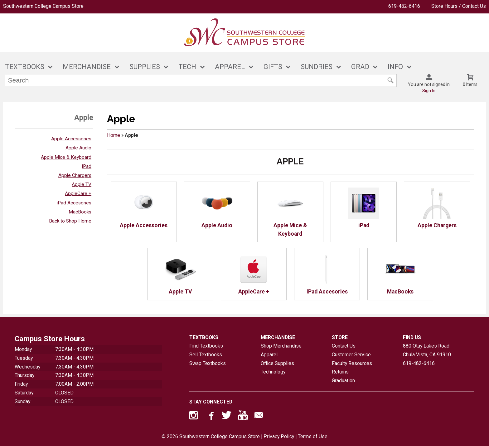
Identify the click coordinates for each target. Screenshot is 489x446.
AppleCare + (78, 193)
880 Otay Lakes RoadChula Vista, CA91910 (427, 350)
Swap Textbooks (207, 363)
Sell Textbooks (205, 355)
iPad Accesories (74, 203)
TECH (187, 67)
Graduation (343, 380)
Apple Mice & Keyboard (66, 157)
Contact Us (344, 346)
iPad (86, 166)
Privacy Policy (279, 436)
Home (113, 135)
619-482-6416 (404, 6)
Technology (273, 372)
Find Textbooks (206, 346)
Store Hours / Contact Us (458, 6)
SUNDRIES (316, 67)
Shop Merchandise (281, 346)
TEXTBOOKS (24, 67)
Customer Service (351, 355)
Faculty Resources (352, 363)
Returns (340, 372)
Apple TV (81, 184)
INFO (395, 67)
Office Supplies (277, 363)
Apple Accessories (71, 139)
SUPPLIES (144, 67)
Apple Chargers (74, 175)
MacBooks (80, 212)
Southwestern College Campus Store (43, 6)
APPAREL (230, 67)
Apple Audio (78, 148)
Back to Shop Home (70, 221)
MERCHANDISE (87, 67)
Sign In (428, 90)
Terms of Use (312, 436)
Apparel (269, 355)
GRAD (360, 67)
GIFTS (273, 67)
